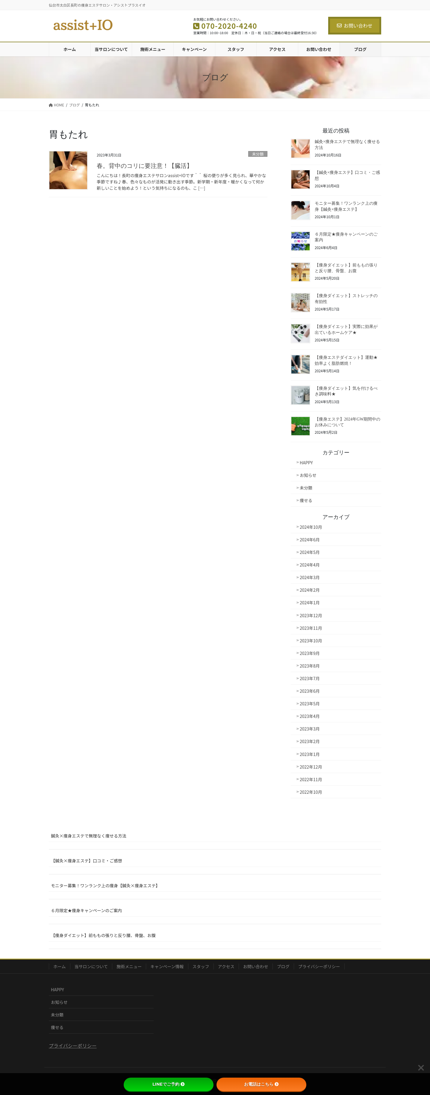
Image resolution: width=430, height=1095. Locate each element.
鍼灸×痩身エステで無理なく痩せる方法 (88, 836)
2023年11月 (311, 628)
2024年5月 (310, 552)
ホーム (59, 966)
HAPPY (306, 463)
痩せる (306, 500)
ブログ (283, 966)
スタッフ (201, 966)
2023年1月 (310, 754)
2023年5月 (310, 704)
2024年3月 (310, 577)
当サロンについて (91, 966)
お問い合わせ (355, 25)
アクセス (226, 966)
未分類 (258, 154)
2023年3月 (310, 729)
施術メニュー (129, 966)
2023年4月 (310, 716)
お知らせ (308, 475)
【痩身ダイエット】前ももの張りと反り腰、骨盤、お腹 (103, 935)
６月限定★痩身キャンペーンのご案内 (86, 910)
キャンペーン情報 (167, 966)
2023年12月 (311, 615)
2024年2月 (310, 590)
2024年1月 (310, 603)
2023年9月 (310, 653)
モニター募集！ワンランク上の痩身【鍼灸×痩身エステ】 (105, 885)
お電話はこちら (261, 1084)
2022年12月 (311, 767)
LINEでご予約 (168, 1084)
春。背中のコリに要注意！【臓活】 (145, 165)
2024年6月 (310, 540)
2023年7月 (310, 678)
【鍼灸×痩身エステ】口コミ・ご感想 (86, 861)
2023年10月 (311, 641)
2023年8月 (310, 666)
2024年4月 (310, 565)
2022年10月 (311, 792)
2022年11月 (311, 779)
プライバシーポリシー (319, 966)
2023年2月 (310, 741)
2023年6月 (310, 691)
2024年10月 (311, 527)
